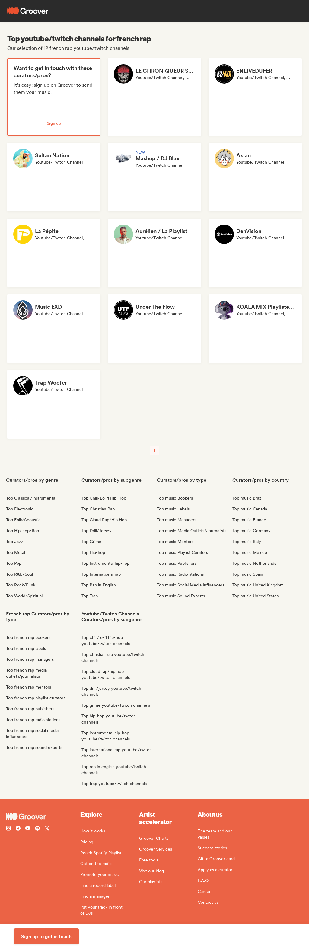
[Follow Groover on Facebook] (18, 829)
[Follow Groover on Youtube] (27, 829)
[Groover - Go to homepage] (43, 816)
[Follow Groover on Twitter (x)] (47, 829)
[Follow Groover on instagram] (8, 829)
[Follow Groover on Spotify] (37, 829)
